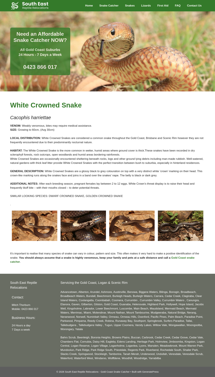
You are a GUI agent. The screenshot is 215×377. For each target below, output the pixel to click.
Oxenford (143, 316)
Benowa (132, 292)
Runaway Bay (123, 320)
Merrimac (76, 312)
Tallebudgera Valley (91, 325)
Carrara (158, 296)
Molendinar (99, 312)
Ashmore (106, 292)
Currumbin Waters (173, 300)
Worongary (67, 329)
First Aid (162, 5)
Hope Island (186, 304)
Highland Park (156, 304)
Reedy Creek (95, 320)
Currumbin (131, 300)
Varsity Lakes (143, 325)
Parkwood (67, 320)
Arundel (95, 292)
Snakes (130, 5)
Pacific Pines (158, 316)
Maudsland (156, 308)
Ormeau (114, 316)
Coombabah (102, 300)
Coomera (117, 300)
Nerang (191, 312)
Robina (109, 320)
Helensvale (139, 304)
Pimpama (80, 320)
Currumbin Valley (150, 300)
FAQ (178, 5)
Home (89, 5)
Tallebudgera (69, 325)
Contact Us (194, 5)
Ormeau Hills (128, 316)
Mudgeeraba (158, 312)
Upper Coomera (124, 325)
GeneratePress (150, 371)
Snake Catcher (108, 5)
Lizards (146, 5)
